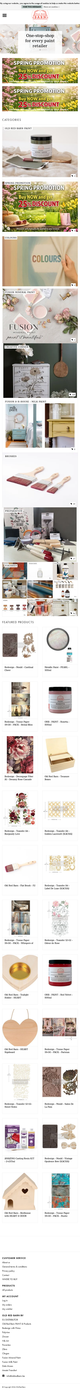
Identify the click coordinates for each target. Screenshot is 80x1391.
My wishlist (7, 1309)
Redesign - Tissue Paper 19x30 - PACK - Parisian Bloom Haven (57, 1051)
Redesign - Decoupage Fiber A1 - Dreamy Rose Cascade (19, 778)
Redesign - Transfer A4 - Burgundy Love (17, 833)
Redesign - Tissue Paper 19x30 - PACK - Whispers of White (19, 942)
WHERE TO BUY (9, 1279)
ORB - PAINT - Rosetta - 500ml (57, 723)
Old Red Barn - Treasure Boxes (57, 778)
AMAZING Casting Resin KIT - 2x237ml (19, 1160)
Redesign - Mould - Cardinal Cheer (19, 669)
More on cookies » (51, 6)
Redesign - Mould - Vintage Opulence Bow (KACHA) (58, 1160)
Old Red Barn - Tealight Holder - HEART (16, 996)
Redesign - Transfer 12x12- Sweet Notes (18, 1106)
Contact (5, 1275)
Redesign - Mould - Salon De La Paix (59, 1106)
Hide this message (32, 6)
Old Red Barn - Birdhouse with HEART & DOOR (18, 1215)
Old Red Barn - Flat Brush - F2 (20, 885)
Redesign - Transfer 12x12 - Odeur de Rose (59, 942)
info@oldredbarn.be (16, 1376)
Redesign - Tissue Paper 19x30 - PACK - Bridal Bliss (19, 723)
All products (7, 1289)
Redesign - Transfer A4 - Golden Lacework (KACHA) (58, 833)
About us (6, 1262)
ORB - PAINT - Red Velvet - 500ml (59, 996)
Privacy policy (8, 1270)
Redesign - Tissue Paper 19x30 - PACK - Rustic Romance (57, 1215)
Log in (5, 1300)
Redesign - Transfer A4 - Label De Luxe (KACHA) (57, 887)
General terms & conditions (14, 1266)
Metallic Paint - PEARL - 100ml (57, 669)
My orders (7, 1304)
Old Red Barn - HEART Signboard (16, 1051)
